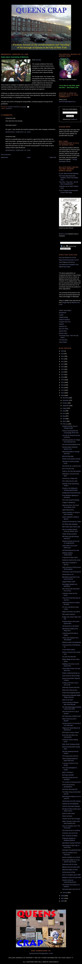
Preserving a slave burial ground (71, 572)
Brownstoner (62, 312)
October (65, 403)
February (65, 424)
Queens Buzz (63, 331)
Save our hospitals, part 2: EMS (71, 875)
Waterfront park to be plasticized (71, 642)
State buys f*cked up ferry (69, 690)
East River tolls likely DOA (69, 789)
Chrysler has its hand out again (71, 818)
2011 (62, 390)
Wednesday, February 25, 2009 (18, 132)
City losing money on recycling (71, 830)
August (65, 408)
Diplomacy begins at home (70, 869)
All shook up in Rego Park (69, 478)
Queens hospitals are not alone (71, 857)
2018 (62, 372)
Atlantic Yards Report (65, 310)
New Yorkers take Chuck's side (71, 527)
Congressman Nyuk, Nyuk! (70, 557)
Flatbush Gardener (64, 319)
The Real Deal (63, 340)
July (64, 411)
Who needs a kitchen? (68, 614)
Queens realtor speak (68, 813)
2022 (62, 361)
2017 (62, 374)
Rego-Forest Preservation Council (69, 260)
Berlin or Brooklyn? (67, 772)
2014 (62, 382)
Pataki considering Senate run (71, 673)
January (65, 892)
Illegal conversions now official (71, 611)
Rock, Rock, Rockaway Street (70, 744)
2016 (62, 377)
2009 (62, 395)
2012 (62, 387)
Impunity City (62, 326)
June (64, 413)
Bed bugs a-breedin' (68, 775)
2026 (62, 351)
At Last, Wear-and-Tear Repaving (68, 173)
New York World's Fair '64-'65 (67, 257)
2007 (62, 898)
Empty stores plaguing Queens (71, 692)
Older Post (53, 157)
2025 (62, 353)
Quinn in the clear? (67, 700)
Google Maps (66, 302)
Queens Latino (63, 333)
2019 (62, 369)
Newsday (38, 60)
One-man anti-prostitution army (71, 444)
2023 (62, 359)
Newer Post (4, 157)
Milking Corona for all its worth (71, 867)
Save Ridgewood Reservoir (67, 262)
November (66, 400)
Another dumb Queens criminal (71, 459)
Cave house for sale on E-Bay (71, 675)
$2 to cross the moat (68, 468)
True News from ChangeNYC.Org (68, 264)
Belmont (9, 108)
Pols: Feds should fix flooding (70, 500)
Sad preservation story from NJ (71, 889)
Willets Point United (64, 266)
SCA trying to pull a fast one (70, 756)
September (66, 405)
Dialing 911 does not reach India (71, 877)
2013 (62, 385)
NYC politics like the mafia (69, 481)
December (66, 398)
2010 (62, 393)
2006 (62, 901)
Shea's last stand (67, 816)
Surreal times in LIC (68, 574)
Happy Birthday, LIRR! (68, 581)
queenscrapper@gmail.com (41, 953)
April (64, 418)
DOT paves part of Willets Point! (71, 716)
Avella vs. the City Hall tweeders (71, 471)
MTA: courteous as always (69, 835)
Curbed (61, 315)
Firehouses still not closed (69, 864)
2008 (62, 895)
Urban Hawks (63, 342)
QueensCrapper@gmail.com (67, 101)
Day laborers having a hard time (71, 843)
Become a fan (63, 234)
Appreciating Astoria (68, 510)
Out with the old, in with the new (71, 466)
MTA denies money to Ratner (70, 732)
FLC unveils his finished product (71, 782)
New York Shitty (63, 328)
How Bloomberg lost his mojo (70, 550)
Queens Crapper (13, 106)
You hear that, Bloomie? (69, 656)
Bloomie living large (68, 456)
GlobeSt (61, 324)
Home (29, 157)
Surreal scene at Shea (68, 872)
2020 (62, 366)
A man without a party (68, 649)
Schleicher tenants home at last (71, 560)
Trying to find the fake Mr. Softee (71, 521)
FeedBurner (73, 119)
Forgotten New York (64, 322)
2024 (62, 356)
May (64, 416)
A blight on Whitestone (68, 502)
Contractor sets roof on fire (70, 833)
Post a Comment (6, 154)
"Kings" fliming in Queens (69, 534)
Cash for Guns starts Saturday (71, 806)
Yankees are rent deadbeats (70, 803)
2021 (62, 364)
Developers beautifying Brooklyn (71, 850)
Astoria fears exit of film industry (71, 801)
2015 (62, 380)
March (65, 421)
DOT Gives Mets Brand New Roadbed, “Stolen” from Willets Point (68, 177)
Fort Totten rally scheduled (69, 524)
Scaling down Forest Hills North (71, 493)
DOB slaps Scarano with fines (70, 687)
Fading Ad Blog (63, 317)
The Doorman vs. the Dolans (70, 626)
